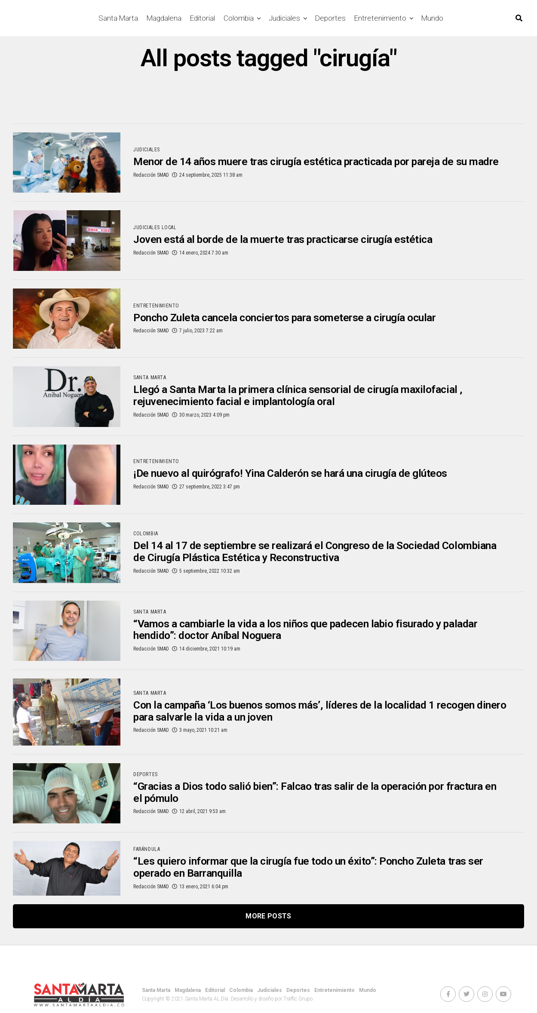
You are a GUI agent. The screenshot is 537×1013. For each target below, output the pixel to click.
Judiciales (284, 18)
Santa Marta (118, 18)
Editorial (202, 18)
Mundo (432, 18)
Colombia (239, 18)
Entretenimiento (380, 18)
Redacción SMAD (151, 181)
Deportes (330, 18)
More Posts (268, 916)
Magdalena (164, 18)
